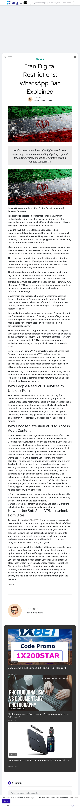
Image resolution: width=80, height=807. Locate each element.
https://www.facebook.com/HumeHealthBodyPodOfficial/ (38, 760)
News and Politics (17, 708)
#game (11, 584)
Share (8, 57)
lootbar (37, 98)
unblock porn (43, 395)
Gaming (40, 59)
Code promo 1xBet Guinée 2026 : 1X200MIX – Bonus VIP (37, 667)
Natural (13, 754)
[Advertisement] (40, 30)
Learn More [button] (73, 798)
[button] (51, 3)
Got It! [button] (6, 801)
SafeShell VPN (32, 520)
